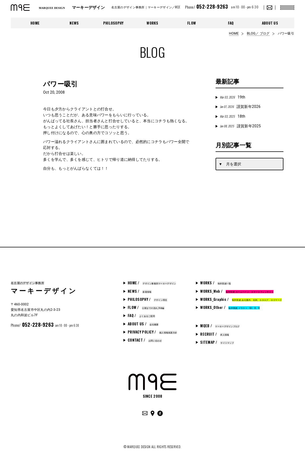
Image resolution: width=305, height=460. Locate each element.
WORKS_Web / (236, 291)
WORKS (152, 23)
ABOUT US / (143, 323)
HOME (35, 23)
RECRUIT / (214, 334)
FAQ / (141, 315)
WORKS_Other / (229, 307)
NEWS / (139, 291)
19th (232, 97)
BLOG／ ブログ (258, 33)
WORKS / (215, 282)
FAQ (231, 23)
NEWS (74, 23)
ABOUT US (270, 23)
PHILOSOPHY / (147, 299)
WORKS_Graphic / (241, 299)
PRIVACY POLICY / (152, 332)
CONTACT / (145, 340)
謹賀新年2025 (240, 126)
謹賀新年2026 (240, 106)
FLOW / (146, 307)
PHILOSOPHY (113, 23)
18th (232, 116)
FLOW (191, 23)
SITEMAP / (217, 342)
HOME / (152, 282)
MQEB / (220, 325)
